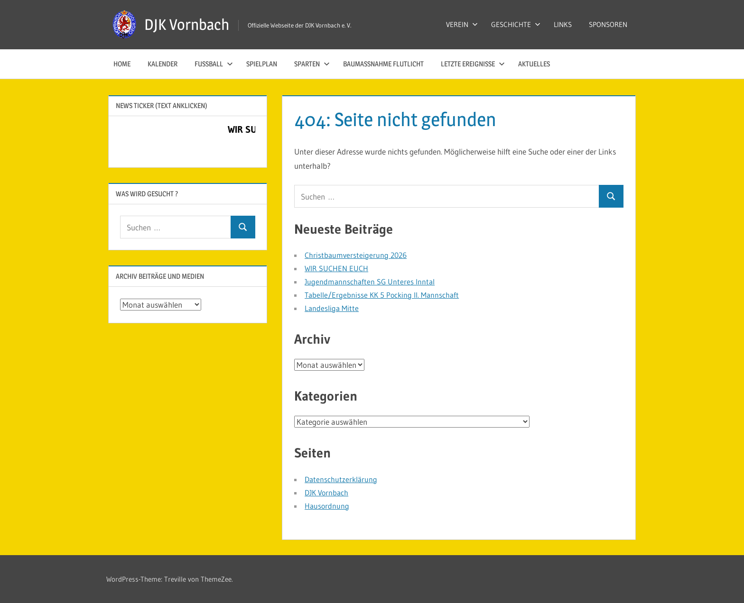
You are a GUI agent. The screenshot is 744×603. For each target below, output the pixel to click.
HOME (121, 63)
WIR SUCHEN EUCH (336, 268)
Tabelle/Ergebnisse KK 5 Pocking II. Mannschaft (382, 295)
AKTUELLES (534, 63)
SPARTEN (312, 63)
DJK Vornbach (186, 24)
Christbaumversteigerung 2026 (356, 255)
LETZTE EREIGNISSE (473, 63)
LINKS (563, 24)
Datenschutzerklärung (341, 479)
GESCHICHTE (515, 24)
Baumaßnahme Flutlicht (383, 63)
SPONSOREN (608, 24)
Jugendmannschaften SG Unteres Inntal (370, 281)
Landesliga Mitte (332, 308)
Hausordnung (327, 506)
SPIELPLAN (261, 63)
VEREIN (462, 24)
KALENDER (162, 63)
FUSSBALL (214, 63)
